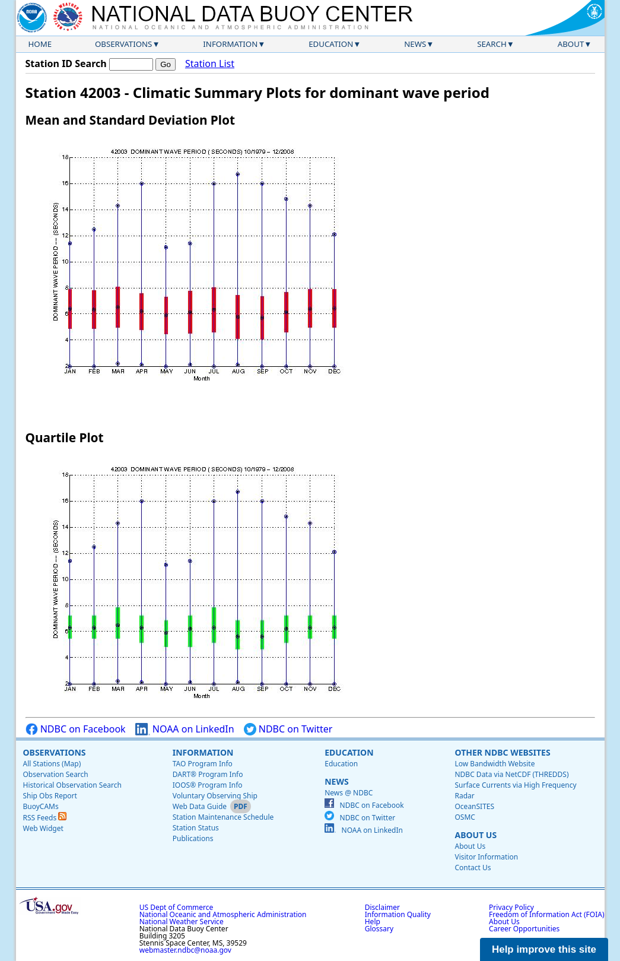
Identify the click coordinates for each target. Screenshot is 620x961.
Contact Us (472, 867)
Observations (123, 44)
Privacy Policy (511, 907)
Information (230, 44)
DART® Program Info (208, 774)
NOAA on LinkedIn (184, 729)
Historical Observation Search (72, 785)
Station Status (196, 828)
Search (492, 44)
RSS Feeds (45, 818)
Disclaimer (382, 907)
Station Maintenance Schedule (223, 817)
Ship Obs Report (50, 796)
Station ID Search (66, 63)
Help (372, 921)
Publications (193, 838)
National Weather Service (181, 921)
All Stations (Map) (52, 764)
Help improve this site (544, 949)
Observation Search (55, 774)
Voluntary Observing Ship (215, 796)
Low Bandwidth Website (494, 764)
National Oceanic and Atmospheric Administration (223, 914)
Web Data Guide (200, 806)
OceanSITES (474, 806)
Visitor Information (486, 857)
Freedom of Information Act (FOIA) (546, 914)
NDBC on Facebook (76, 729)
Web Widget (43, 828)
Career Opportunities (524, 929)
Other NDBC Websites (502, 752)
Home (40, 44)
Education (331, 44)
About (571, 44)
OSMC (464, 817)
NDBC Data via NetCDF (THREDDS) (511, 774)
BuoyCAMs (41, 806)
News (415, 44)
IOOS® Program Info (208, 785)
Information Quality (398, 914)
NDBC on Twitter (288, 729)
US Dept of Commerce (176, 907)
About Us (475, 835)
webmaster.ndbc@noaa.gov (185, 950)
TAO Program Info (203, 764)
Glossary (379, 929)
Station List (209, 64)
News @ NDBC (349, 793)
